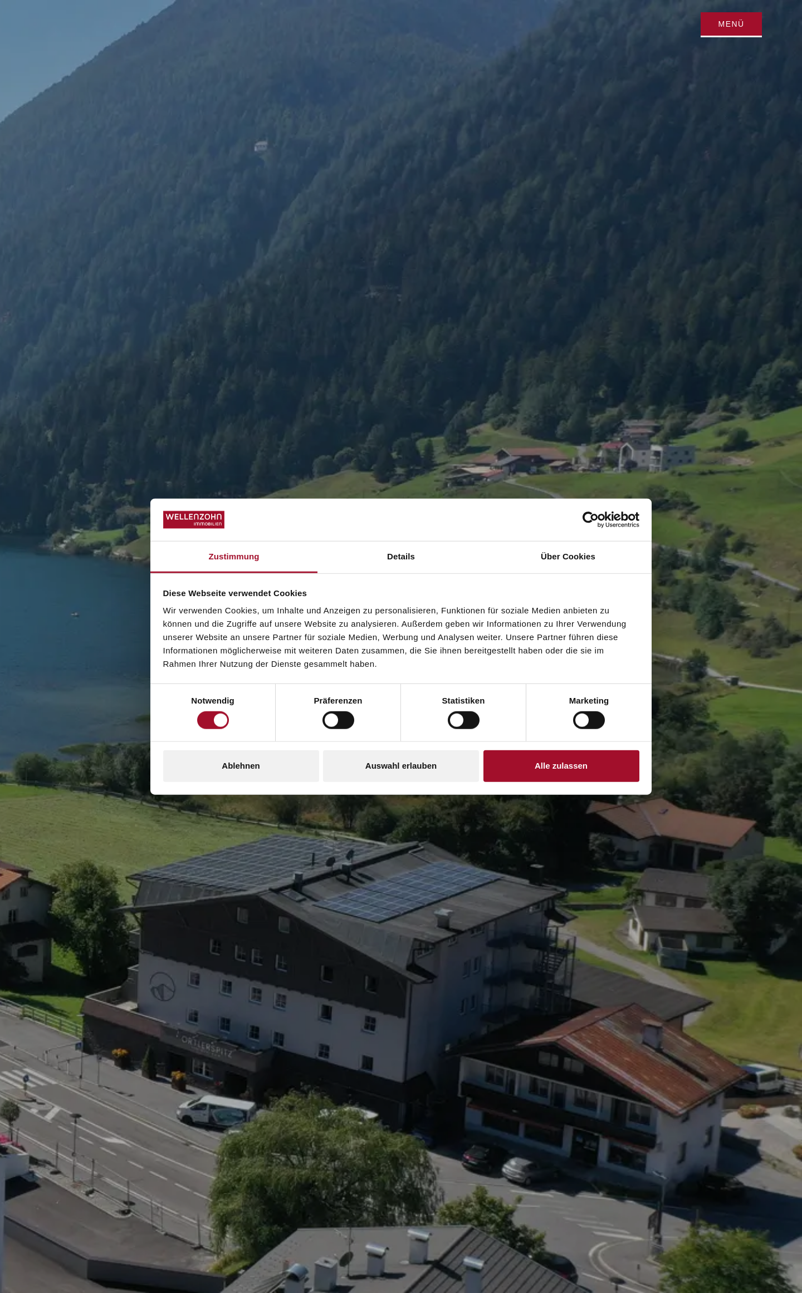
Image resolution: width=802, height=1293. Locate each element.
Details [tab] (401, 556)
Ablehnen (241, 765)
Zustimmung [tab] (234, 556)
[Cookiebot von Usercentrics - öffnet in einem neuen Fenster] (590, 520)
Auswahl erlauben (401, 765)
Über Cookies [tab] (568, 556)
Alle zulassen (561, 765)
